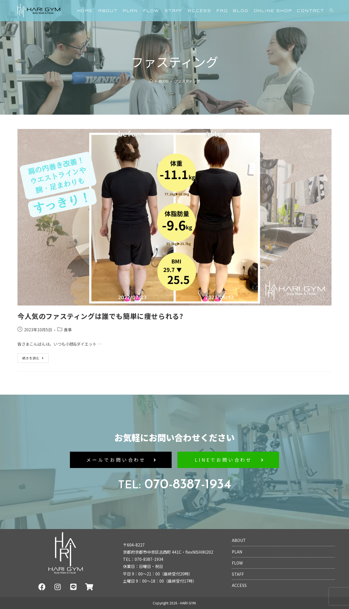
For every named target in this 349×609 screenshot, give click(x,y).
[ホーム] (151, 81)
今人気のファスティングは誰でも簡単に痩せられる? (100, 316)
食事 (68, 329)
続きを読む (34, 356)
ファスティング (187, 81)
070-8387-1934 (174, 485)
